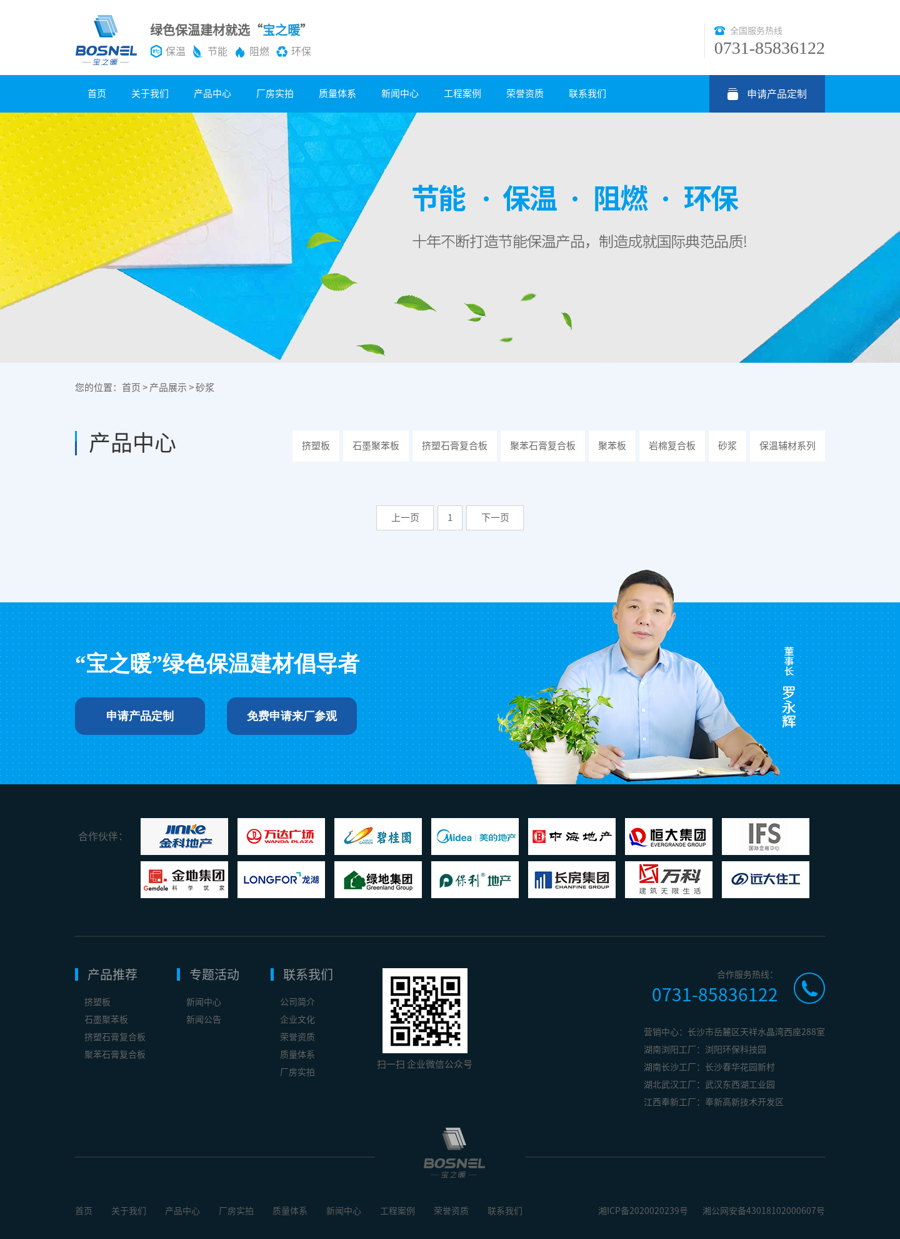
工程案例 (462, 93)
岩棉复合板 (672, 445)
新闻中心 (400, 93)
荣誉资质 (525, 93)
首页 (97, 93)
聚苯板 (612, 445)
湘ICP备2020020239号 (643, 1210)
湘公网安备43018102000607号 (763, 1210)
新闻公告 (203, 1019)
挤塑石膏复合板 (455, 445)
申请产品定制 (777, 94)
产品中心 (212, 93)
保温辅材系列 (787, 445)
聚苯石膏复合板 (543, 445)
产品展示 (168, 387)
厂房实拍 (275, 93)
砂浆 (205, 387)
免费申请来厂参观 (292, 716)
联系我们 (587, 93)
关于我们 (150, 93)
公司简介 (297, 1002)
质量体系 (337, 93)
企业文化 (297, 1019)
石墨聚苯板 (375, 445)
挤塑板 (316, 445)
